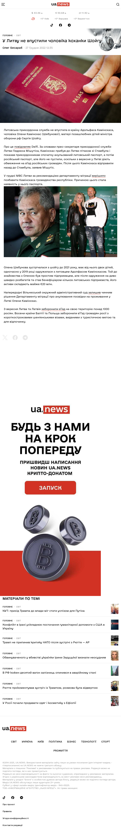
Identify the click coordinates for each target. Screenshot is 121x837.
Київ (41, 741)
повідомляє (22, 146)
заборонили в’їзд (53, 308)
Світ (18, 35)
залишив (94, 292)
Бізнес (71, 741)
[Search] (118, 4)
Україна (27, 741)
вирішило (99, 175)
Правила (7, 811)
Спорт (105, 741)
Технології (88, 741)
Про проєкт (9, 804)
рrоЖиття (60, 750)
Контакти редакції (12, 825)
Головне (8, 35)
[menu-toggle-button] (3, 4)
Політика (55, 741)
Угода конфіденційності (16, 818)
